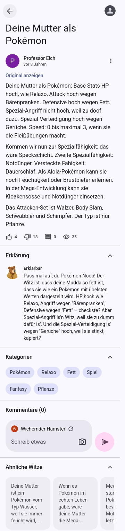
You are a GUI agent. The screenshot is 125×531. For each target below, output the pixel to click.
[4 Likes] (11, 236)
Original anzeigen (24, 75)
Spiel (92, 372)
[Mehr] (111, 61)
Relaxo (48, 372)
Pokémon (20, 372)
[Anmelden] (110, 11)
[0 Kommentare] (50, 236)
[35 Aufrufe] (70, 236)
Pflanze (46, 389)
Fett (71, 372)
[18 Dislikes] (31, 236)
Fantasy (18, 389)
